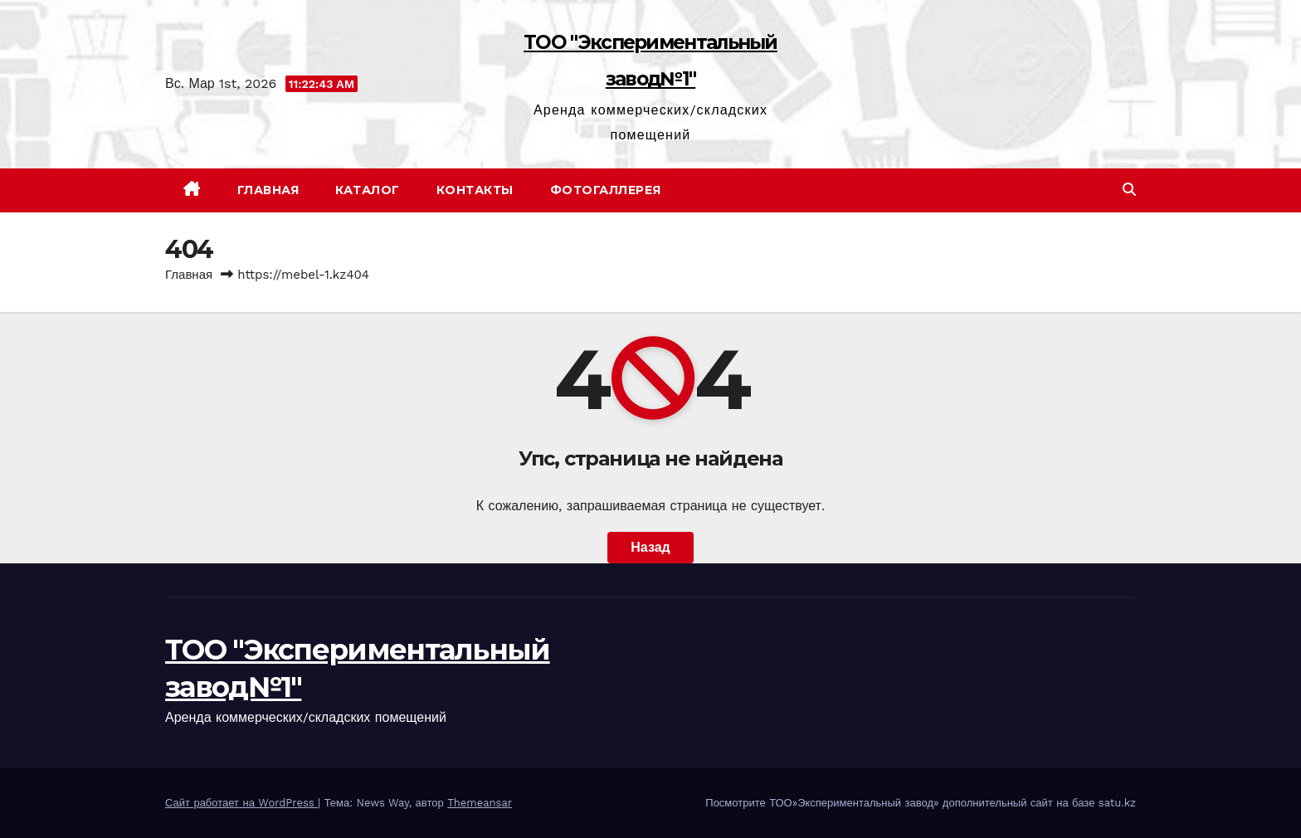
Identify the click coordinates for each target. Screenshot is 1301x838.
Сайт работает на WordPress (241, 803)
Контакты (475, 190)
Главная (268, 190)
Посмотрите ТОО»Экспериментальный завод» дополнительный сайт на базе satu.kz (920, 803)
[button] (1129, 189)
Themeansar (479, 803)
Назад (650, 547)
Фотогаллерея (605, 190)
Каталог (367, 190)
